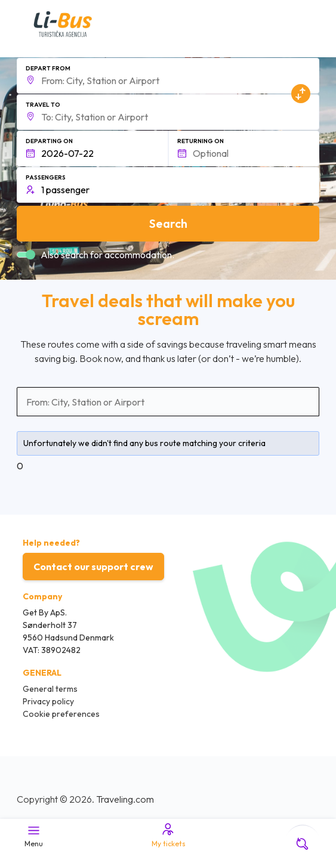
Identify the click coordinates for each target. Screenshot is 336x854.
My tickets (168, 835)
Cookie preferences (61, 713)
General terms (50, 688)
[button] (168, 76)
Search (168, 223)
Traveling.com (125, 799)
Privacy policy (48, 701)
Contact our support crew (93, 567)
